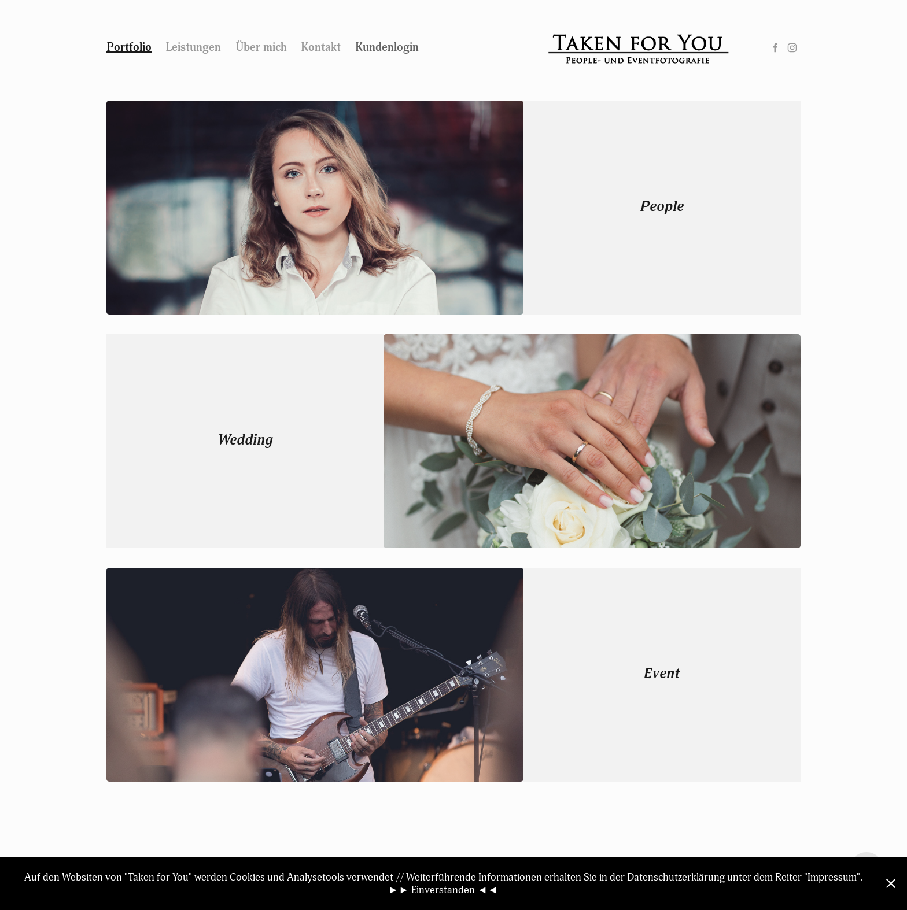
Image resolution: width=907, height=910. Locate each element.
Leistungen (193, 47)
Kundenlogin (387, 47)
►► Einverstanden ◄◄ (442, 889)
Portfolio (129, 47)
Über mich (261, 47)
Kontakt (321, 47)
